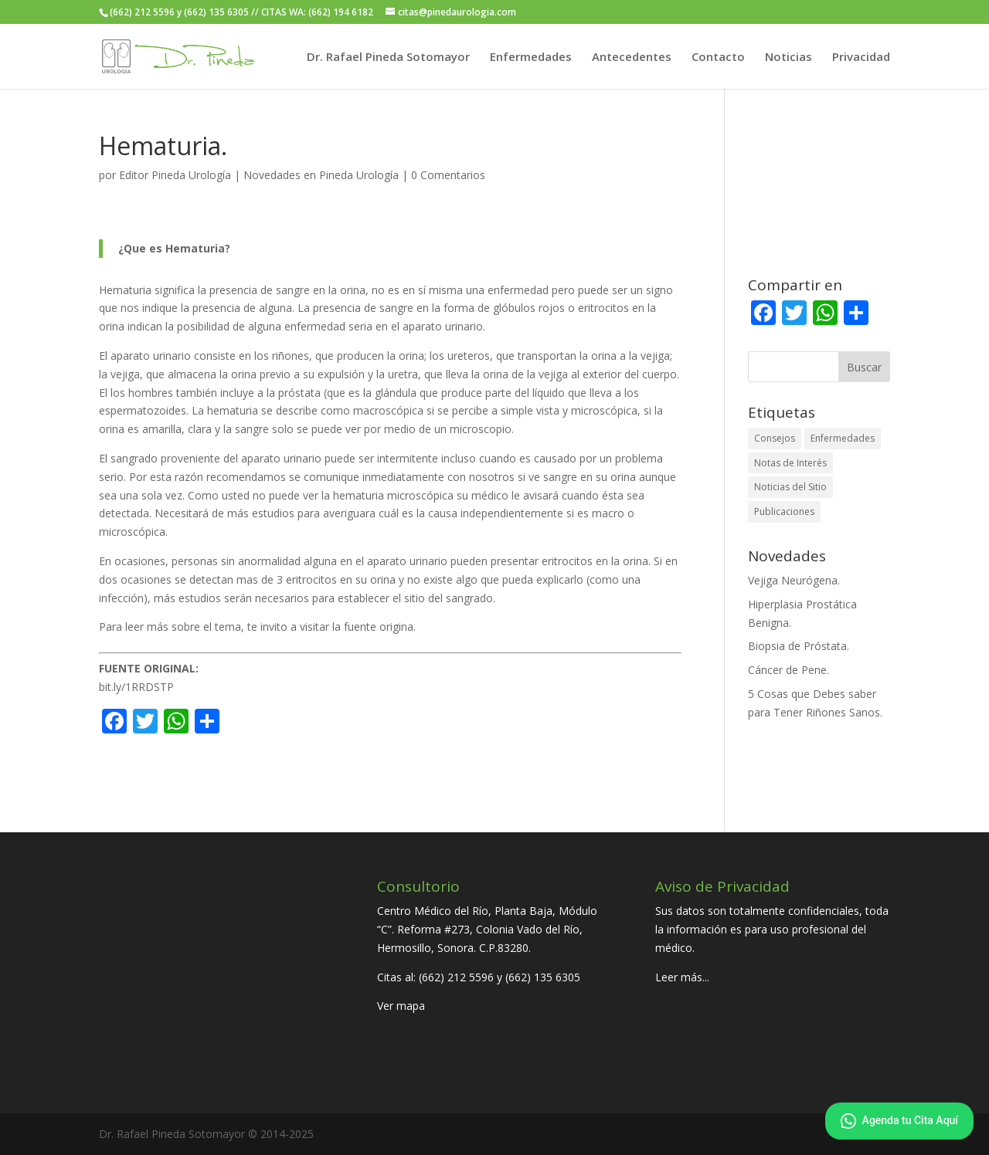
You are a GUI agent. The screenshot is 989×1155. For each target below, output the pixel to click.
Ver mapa (401, 1005)
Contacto (718, 57)
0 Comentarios (448, 175)
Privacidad (861, 57)
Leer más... (682, 977)
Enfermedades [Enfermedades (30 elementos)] (843, 438)
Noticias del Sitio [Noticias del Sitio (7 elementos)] (790, 486)
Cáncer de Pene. (788, 669)
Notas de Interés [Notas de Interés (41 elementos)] (790, 462)
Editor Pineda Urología (175, 175)
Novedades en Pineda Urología (321, 175)
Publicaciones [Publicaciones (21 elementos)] (784, 511)
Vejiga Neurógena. (794, 580)
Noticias (788, 57)
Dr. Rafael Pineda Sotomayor (388, 57)
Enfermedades (531, 57)
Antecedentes (631, 57)
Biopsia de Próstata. (798, 645)
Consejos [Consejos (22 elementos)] (774, 438)
